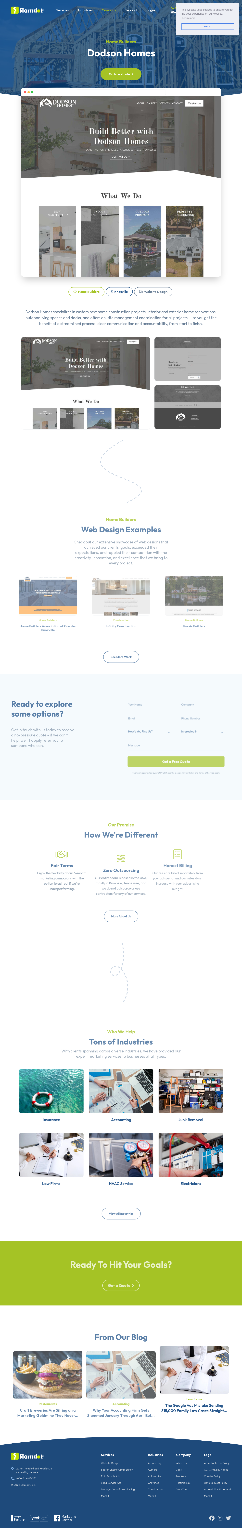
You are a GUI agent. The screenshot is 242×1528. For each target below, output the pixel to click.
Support (131, 10)
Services (62, 10)
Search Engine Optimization (117, 1469)
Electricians (204, 1210)
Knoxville (119, 292)
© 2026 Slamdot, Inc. (23, 1485)
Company (109, 10)
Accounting (121, 1134)
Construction (155, 1489)
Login (151, 10)
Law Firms (38, 1210)
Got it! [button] (207, 26)
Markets (181, 1476)
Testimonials (183, 1482)
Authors (152, 1469)
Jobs (179, 1469)
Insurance (37, 1134)
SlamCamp (182, 1489)
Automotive (155, 1476)
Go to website (121, 74)
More (105, 1495)
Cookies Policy (212, 1476)
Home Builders (121, 41)
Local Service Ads (111, 1482)
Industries (85, 10)
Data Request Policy (215, 1482)
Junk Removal (204, 1134)
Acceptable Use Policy (216, 1463)
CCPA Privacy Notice (216, 1469)
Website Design (153, 292)
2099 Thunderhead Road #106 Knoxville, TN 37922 (31, 1470)
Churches (153, 1482)
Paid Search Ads (110, 1476)
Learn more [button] (188, 18)
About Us (181, 1463)
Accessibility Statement (217, 1489)
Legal (208, 1455)
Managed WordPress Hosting (118, 1489)
